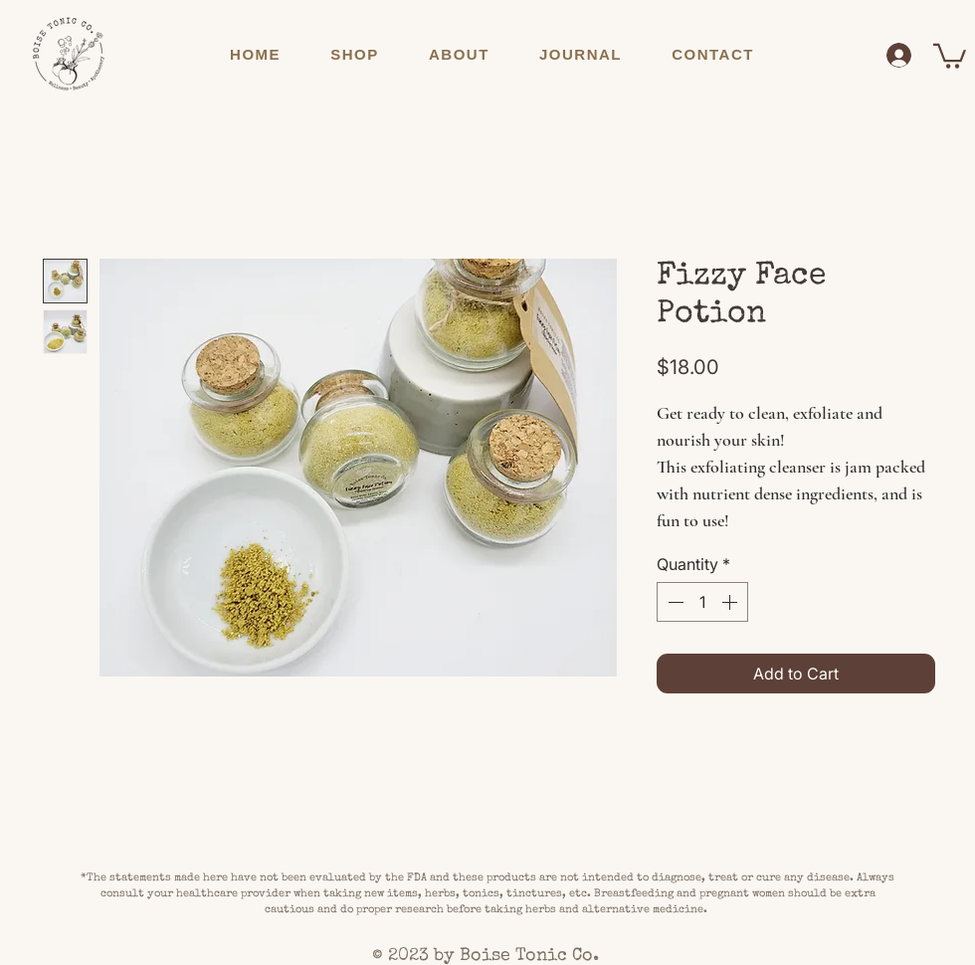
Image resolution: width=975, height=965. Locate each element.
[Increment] (731, 602)
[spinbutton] (702, 602)
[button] (354, 54)
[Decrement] (673, 602)
